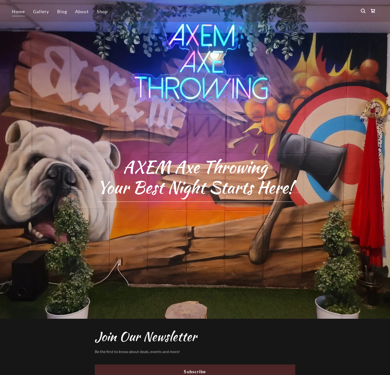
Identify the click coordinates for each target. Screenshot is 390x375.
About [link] (82, 11)
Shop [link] (102, 11)
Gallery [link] (41, 11)
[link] (373, 11)
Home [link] (18, 11)
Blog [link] (62, 11)
